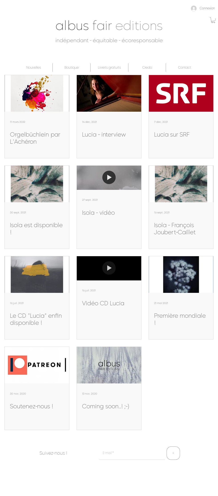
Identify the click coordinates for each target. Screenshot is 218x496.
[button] (213, 20)
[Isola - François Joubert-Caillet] (181, 184)
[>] (173, 453)
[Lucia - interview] (109, 93)
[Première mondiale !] (181, 274)
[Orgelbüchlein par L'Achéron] (37, 93)
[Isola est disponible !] (37, 184)
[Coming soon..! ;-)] (109, 365)
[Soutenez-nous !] (37, 365)
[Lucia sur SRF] (181, 93)
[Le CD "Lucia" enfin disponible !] (37, 274)
